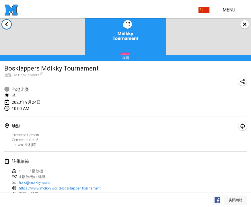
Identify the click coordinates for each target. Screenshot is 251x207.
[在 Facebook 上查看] (217, 200)
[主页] (11, 10)
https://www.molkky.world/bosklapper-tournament (60, 188)
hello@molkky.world (34, 182)
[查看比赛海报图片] (127, 24)
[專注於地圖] (242, 126)
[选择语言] (204, 10)
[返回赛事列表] (6, 24)
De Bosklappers (28, 75)
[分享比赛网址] (242, 81)
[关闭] (244, 24)
